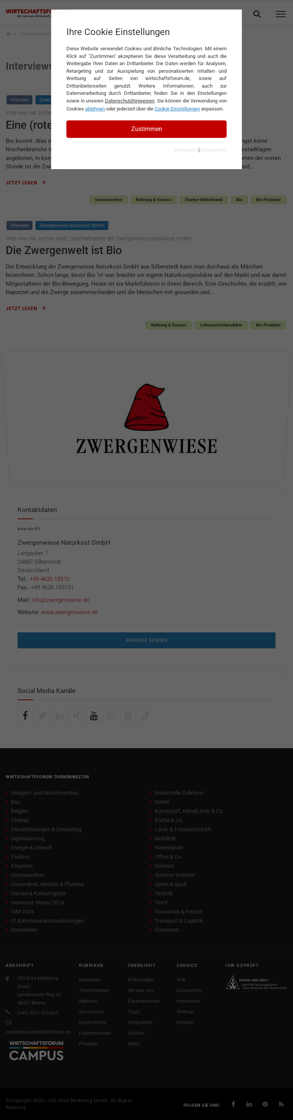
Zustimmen (146, 129)
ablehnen (95, 109)
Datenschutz (214, 150)
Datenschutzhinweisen (130, 101)
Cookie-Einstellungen (177, 109)
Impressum (185, 150)
